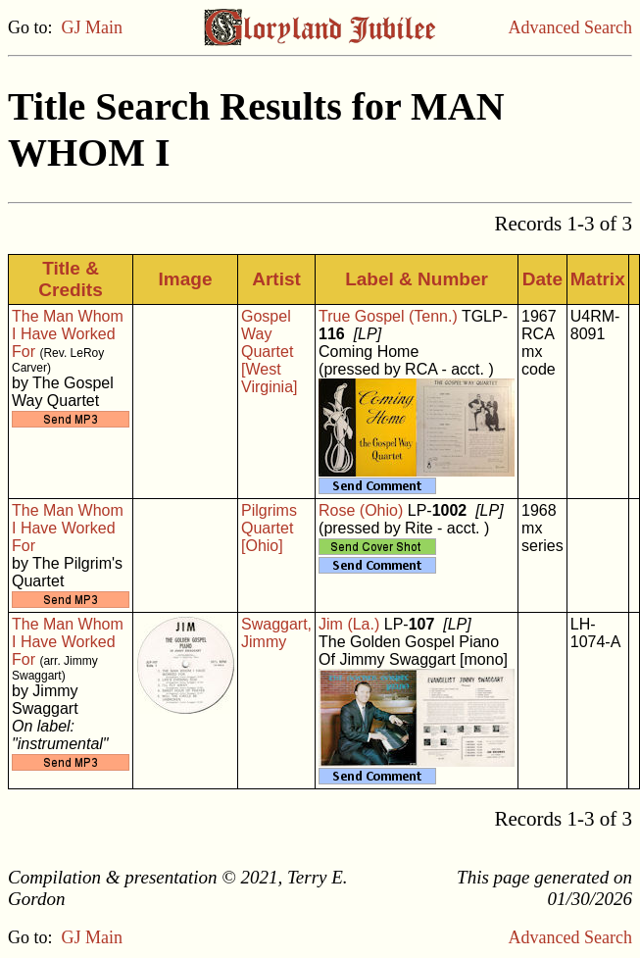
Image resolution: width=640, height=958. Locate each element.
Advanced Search (570, 27)
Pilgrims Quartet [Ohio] (269, 528)
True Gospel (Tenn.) (388, 316)
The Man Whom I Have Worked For (67, 334)
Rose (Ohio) (361, 510)
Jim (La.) (349, 624)
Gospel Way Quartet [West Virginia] (269, 351)
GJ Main (92, 27)
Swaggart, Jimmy (276, 633)
